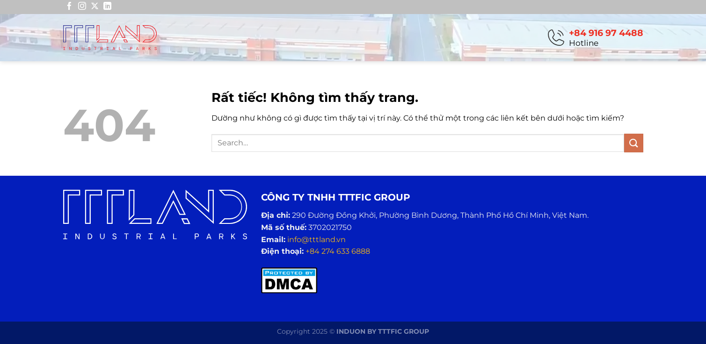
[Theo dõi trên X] (95, 6)
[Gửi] (633, 143)
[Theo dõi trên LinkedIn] (107, 6)
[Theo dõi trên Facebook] (69, 6)
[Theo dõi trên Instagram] (82, 6)
